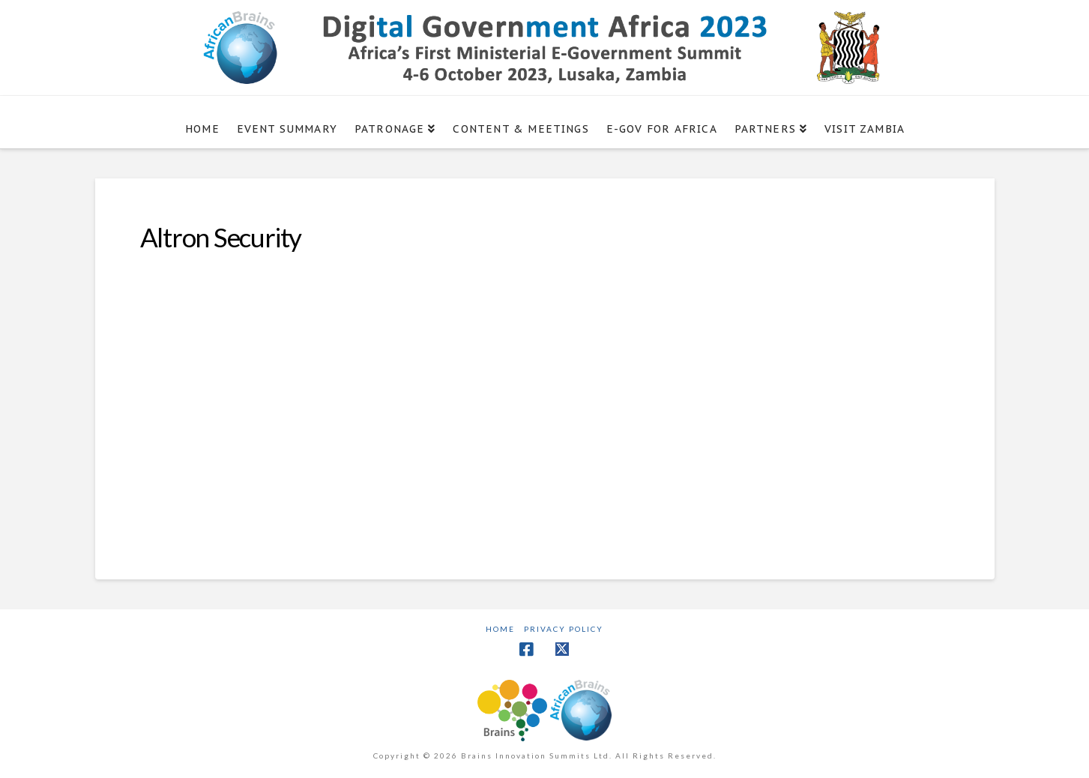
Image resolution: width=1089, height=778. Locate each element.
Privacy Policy (563, 628)
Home (500, 628)
